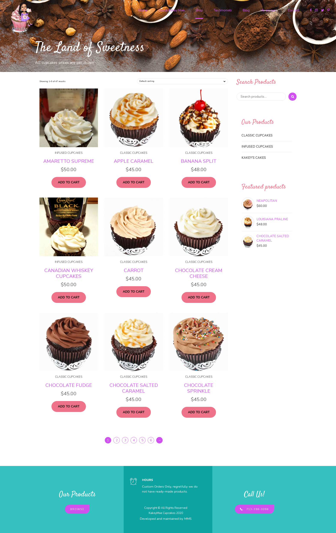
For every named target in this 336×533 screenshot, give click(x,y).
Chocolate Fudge (68, 385)
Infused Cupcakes (68, 153)
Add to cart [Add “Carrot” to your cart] (133, 291)
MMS (188, 519)
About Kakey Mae (171, 10)
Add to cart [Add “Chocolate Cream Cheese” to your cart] (199, 297)
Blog (246, 10)
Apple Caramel (133, 161)
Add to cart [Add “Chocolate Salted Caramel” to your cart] (133, 412)
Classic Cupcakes (133, 153)
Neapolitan (266, 201)
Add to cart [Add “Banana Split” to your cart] (199, 182)
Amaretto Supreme (68, 161)
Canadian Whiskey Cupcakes (68, 273)
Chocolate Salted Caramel (134, 388)
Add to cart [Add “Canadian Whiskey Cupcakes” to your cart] (69, 297)
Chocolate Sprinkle (198, 388)
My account (268, 10)
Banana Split (198, 161)
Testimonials (223, 10)
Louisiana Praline (272, 219)
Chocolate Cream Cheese (198, 273)
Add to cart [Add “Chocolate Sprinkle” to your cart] (199, 412)
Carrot (134, 270)
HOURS (147, 480)
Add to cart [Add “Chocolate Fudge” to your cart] (69, 406)
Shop (199, 10)
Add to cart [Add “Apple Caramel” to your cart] (133, 182)
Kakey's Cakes (254, 158)
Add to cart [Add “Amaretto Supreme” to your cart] (69, 182)
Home (143, 10)
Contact (293, 10)
